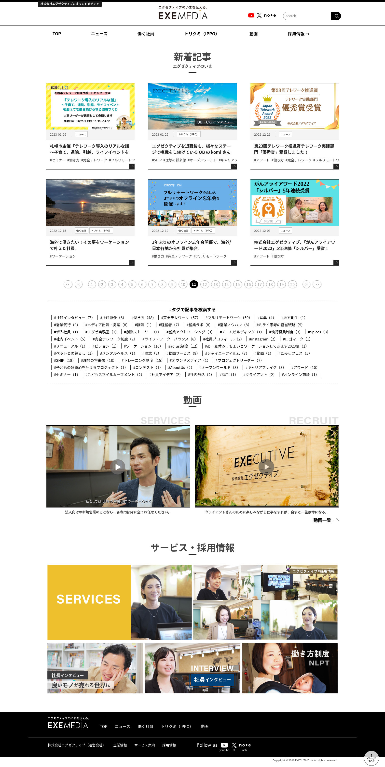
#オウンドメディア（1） (190, 360)
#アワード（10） (305, 367)
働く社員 (146, 33)
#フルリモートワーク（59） (229, 317)
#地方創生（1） (294, 317)
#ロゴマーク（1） (298, 338)
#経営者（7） (170, 324)
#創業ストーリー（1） (142, 331)
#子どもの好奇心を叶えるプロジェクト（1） (91, 367)
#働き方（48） (143, 317)
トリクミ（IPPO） (201, 33)
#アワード (262, 159)
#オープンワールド (202, 159)
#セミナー (58, 159)
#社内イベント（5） (71, 338)
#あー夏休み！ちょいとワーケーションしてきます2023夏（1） (257, 346)
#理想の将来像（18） (99, 360)
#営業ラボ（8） (200, 324)
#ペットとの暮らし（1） (74, 353)
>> (317, 284)
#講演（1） (144, 324)
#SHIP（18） (65, 360)
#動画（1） (264, 353)
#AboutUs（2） (181, 367)
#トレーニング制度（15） (143, 360)
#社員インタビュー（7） (74, 317)
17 (259, 284)
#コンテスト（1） (148, 367)
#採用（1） (228, 374)
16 (249, 284)
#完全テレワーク (94, 159)
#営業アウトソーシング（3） (190, 331)
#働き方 (73, 159)
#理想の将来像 (175, 159)
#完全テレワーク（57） (180, 317)
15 (237, 284)
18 (270, 284)
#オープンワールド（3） (219, 367)
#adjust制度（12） (184, 346)
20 (292, 284)
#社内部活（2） (201, 374)
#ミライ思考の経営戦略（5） (281, 324)
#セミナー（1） (67, 374)
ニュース (99, 33)
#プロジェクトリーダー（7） (240, 360)
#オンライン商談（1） (300, 374)
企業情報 (120, 744)
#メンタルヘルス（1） (119, 353)
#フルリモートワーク (125, 159)
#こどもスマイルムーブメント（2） (114, 374)
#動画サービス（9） (183, 353)
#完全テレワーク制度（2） (115, 338)
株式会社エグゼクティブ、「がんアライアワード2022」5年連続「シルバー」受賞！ (294, 245)
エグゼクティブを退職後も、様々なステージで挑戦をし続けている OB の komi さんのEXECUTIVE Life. (191, 152)
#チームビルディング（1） (242, 331)
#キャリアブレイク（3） (265, 367)
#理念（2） (151, 353)
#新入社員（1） (67, 331)
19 (281, 284)
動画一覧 (326, 520)
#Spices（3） (319, 331)
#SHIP (157, 159)
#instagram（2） (263, 338)
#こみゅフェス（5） (295, 353)
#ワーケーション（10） (143, 346)
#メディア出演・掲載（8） (107, 324)
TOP (57, 33)
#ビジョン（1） (106, 346)
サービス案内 (144, 744)
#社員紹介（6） (113, 317)
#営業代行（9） (67, 324)
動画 (253, 33)
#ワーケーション (63, 256)
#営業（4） (266, 317)
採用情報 (169, 744)
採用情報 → (299, 33)
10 (183, 284)
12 (205, 284)
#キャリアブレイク (233, 159)
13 (215, 284)
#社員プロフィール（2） (223, 338)
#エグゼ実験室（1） (102, 331)
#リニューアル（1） (70, 346)
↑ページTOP (371, 758)
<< (68, 284)
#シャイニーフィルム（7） (227, 353)
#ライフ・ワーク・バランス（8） (170, 338)
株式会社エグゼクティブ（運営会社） (77, 744)
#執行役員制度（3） (286, 331)
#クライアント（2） (260, 374)
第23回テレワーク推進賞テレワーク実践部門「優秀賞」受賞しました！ (294, 149)
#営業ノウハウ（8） (234, 324)
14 (226, 284)
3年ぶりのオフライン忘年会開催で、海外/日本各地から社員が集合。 (191, 245)
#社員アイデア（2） (166, 374)
